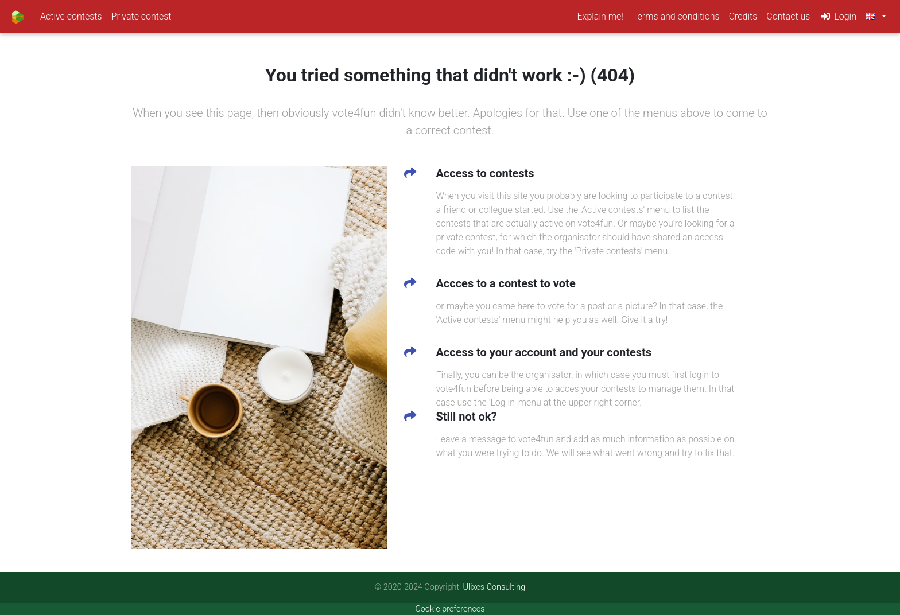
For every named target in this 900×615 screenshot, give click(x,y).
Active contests (71, 18)
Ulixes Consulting (494, 587)
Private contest (141, 18)
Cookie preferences (449, 609)
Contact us (788, 18)
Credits (743, 18)
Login (837, 18)
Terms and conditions (676, 18)
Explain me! (602, 17)
